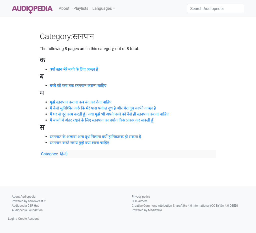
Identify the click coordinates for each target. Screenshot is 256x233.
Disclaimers (140, 201)
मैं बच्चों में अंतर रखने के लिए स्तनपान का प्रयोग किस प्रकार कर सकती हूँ (101, 120)
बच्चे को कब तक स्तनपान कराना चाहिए (78, 85)
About (64, 8)
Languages (102, 8)
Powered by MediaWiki (147, 210)
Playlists (81, 8)
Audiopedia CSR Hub (25, 205)
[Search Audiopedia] (215, 8)
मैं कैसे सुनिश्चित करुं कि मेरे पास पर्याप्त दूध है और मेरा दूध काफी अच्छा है (103, 108)
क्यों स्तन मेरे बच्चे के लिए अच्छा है (74, 69)
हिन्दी (64, 154)
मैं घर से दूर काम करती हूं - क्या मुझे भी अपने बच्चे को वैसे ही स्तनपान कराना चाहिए (109, 114)
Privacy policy (141, 196)
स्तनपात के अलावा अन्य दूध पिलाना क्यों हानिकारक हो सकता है (95, 136)
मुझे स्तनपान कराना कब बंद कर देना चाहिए (81, 102)
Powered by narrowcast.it (29, 201)
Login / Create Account (23, 218)
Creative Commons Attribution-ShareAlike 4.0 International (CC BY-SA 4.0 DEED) (185, 205)
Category (49, 154)
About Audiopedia (24, 196)
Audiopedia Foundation (27, 210)
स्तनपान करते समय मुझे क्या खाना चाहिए (79, 142)
